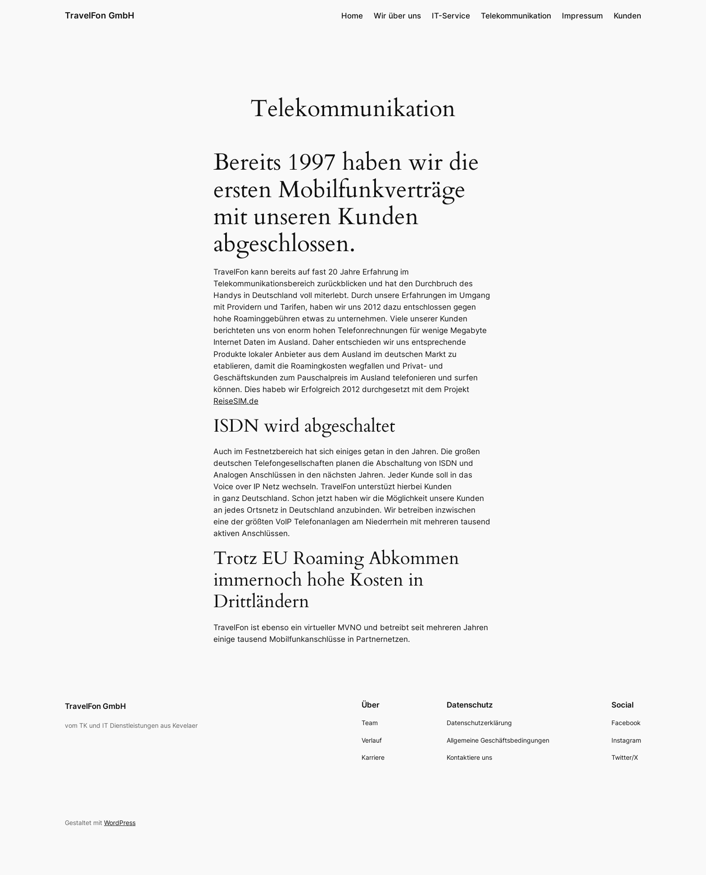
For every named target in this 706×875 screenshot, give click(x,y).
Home (352, 15)
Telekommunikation (516, 15)
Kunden (627, 15)
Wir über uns (397, 15)
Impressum (582, 15)
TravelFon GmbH (99, 15)
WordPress (120, 822)
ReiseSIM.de (235, 401)
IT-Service (451, 15)
